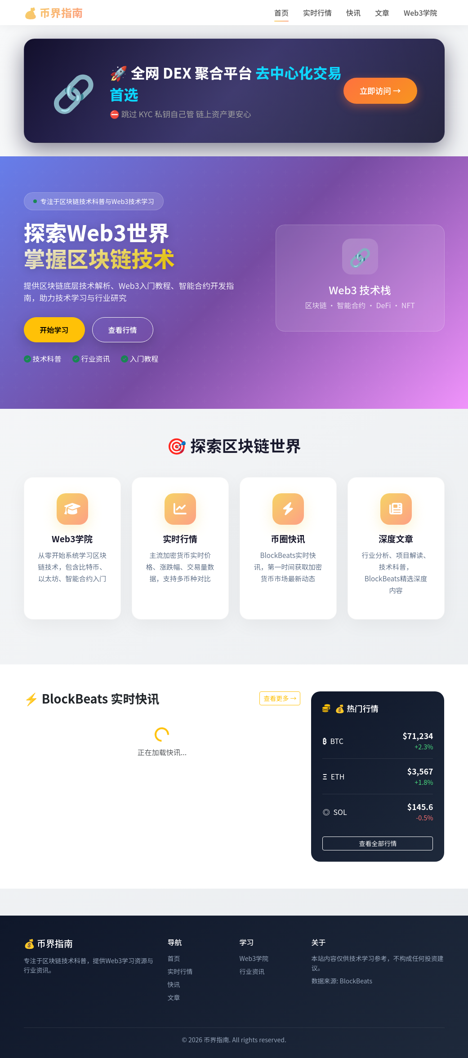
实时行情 (317, 12)
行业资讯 (251, 971)
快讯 (353, 12)
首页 (281, 12)
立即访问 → (380, 90)
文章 (382, 12)
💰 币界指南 (53, 12)
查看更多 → (279, 698)
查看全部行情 (378, 843)
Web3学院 (420, 12)
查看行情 (122, 329)
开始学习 (54, 329)
